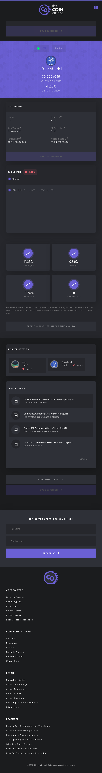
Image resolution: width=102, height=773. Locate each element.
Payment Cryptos (15, 597)
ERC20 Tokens (13, 615)
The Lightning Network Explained (24, 739)
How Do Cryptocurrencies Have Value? (27, 753)
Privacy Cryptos (14, 611)
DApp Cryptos (13, 602)
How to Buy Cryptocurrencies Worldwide (28, 726)
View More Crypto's (51, 479)
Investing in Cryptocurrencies (22, 702)
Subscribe (51, 553)
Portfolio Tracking (15, 652)
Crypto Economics (16, 689)
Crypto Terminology (16, 684)
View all (86, 459)
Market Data (12, 661)
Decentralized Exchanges (19, 620)
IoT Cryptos (12, 606)
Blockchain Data (14, 656)
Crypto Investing (15, 698)
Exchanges (12, 643)
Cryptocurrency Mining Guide (22, 730)
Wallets (10, 647)
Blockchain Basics (15, 680)
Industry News (13, 693)
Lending (59, 48)
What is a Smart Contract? (20, 744)
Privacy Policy (13, 707)
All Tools (11, 638)
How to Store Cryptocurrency (22, 748)
